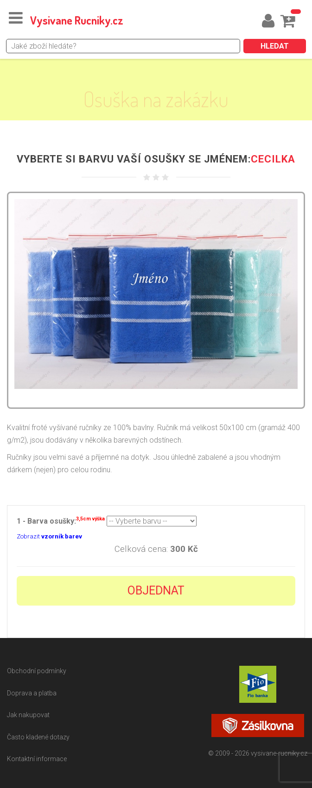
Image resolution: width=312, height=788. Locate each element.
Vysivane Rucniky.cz (76, 20)
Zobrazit (49, 536)
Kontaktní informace (37, 759)
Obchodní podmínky (36, 671)
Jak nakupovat (28, 715)
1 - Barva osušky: (61, 520)
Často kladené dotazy (38, 737)
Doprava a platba (32, 693)
